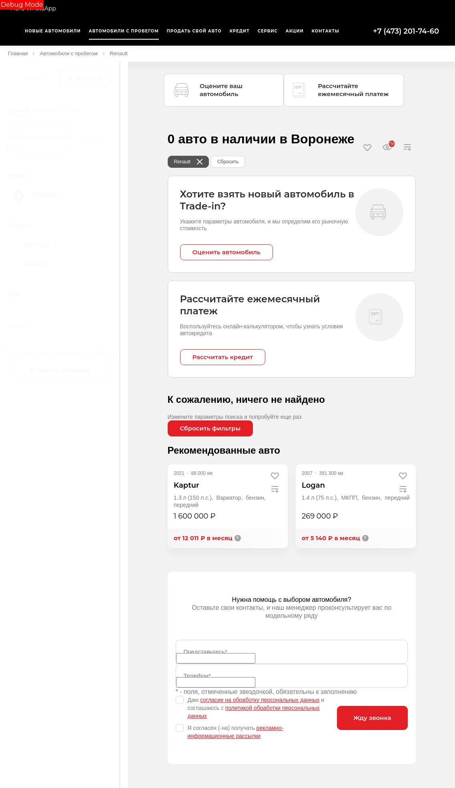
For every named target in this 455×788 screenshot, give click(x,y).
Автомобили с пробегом (68, 53)
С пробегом (85, 77)
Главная (18, 53)
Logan (313, 485)
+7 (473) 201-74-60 (406, 31)
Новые (34, 77)
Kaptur (186, 485)
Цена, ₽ (18, 110)
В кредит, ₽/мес (59, 110)
